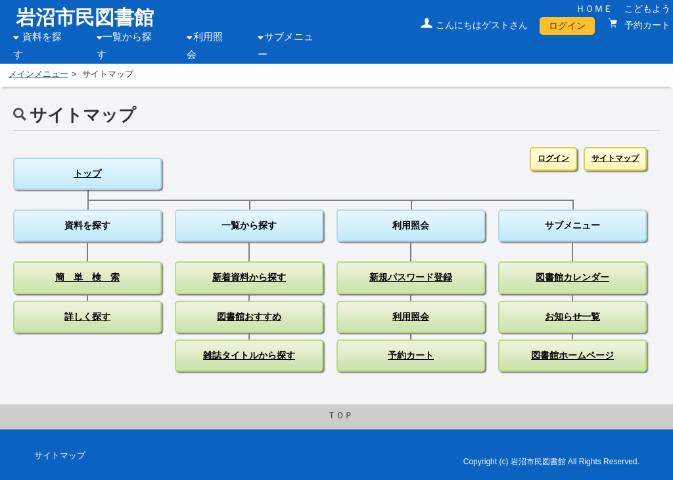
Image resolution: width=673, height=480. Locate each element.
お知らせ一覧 (572, 316)
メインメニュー (38, 74)
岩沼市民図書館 (85, 17)
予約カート (646, 25)
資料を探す (87, 225)
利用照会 (410, 225)
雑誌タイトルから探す (249, 355)
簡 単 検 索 (87, 277)
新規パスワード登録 (410, 277)
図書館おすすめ (249, 316)
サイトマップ (615, 158)
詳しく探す (87, 316)
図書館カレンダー (572, 277)
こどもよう (647, 8)
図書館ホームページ (572, 355)
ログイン (567, 25)
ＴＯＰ (340, 415)
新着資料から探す (249, 277)
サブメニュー (572, 225)
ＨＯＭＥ (594, 8)
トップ (87, 173)
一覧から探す (249, 225)
